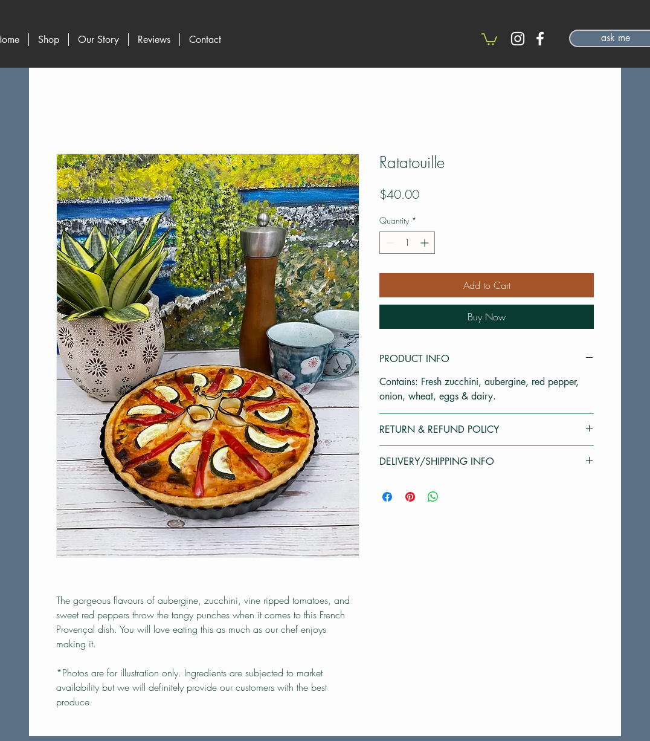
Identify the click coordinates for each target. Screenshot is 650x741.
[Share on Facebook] (387, 497)
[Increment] (425, 242)
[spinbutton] (407, 242)
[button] (489, 38)
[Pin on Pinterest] (410, 497)
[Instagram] (518, 39)
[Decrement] (388, 242)
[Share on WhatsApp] (433, 497)
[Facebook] (540, 39)
